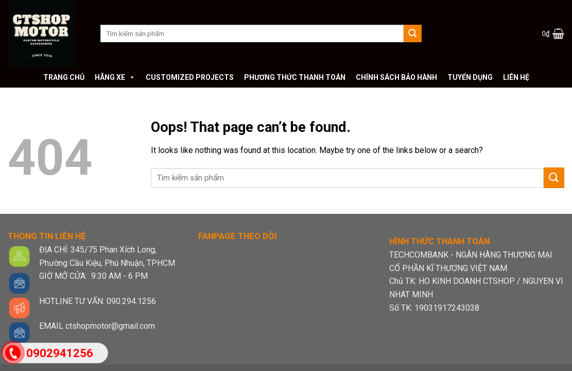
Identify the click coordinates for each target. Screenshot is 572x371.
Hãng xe (115, 77)
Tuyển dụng (470, 77)
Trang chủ (63, 77)
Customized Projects (190, 77)
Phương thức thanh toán (294, 77)
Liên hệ (516, 77)
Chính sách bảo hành (396, 77)
